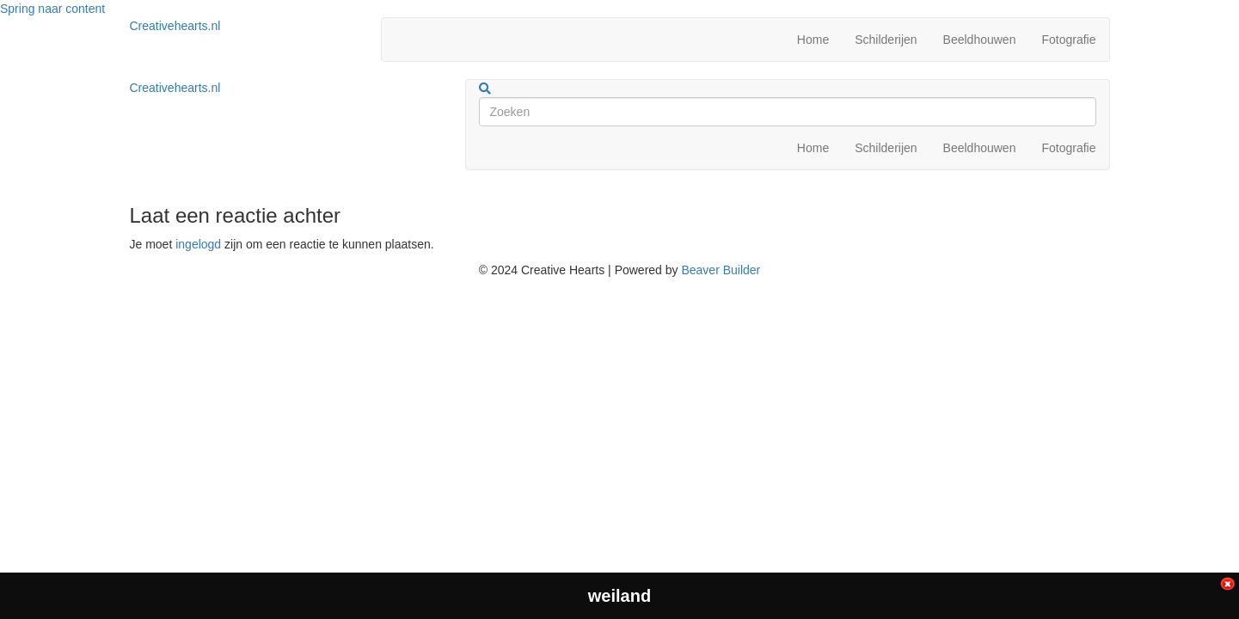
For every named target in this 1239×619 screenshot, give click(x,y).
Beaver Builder (720, 270)
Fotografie (1068, 39)
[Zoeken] (485, 89)
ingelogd (198, 244)
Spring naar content (52, 8)
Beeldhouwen (979, 39)
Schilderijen (886, 39)
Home (813, 39)
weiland (619, 595)
